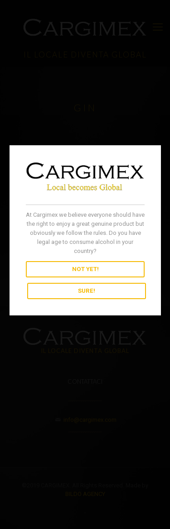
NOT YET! (85, 269)
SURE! (86, 291)
